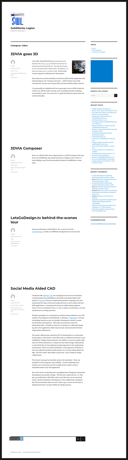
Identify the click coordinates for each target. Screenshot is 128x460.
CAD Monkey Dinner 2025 (99, 120)
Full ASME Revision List (98, 137)
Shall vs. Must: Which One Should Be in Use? (104, 110)
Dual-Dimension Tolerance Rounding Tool (104, 112)
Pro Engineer (14, 307)
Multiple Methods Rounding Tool (101, 109)
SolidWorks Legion (23, 28)
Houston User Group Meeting (100, 155)
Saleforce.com (48, 295)
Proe (20, 307)
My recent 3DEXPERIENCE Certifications (103, 159)
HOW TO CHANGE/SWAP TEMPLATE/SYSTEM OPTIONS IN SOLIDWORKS (104, 201)
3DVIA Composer (26, 148)
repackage (73, 318)
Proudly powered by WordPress (32, 452)
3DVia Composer (15, 167)
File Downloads (96, 50)
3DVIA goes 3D (24, 54)
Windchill (13, 309)
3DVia (12, 75)
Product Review (15, 305)
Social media (20, 309)
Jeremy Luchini (15, 241)
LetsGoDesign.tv (38, 232)
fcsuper (13, 66)
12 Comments (14, 314)
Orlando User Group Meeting (100, 114)
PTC (12, 311)
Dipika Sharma (96, 200)
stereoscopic (14, 73)
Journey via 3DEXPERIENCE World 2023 (103, 157)
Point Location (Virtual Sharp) (108, 190)
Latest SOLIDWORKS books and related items (103, 224)
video (12, 71)
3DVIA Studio (46, 63)
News (16, 71)
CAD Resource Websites (98, 52)
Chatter (42, 300)
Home (94, 48)
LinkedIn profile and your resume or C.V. (103, 153)
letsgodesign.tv (15, 243)
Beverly (94, 192)
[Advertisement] (102, 71)
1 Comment (14, 77)
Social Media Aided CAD (33, 288)
